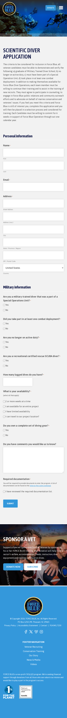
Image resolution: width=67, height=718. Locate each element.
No (6, 310)
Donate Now (13, 567)
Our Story (33, 655)
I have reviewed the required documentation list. (28, 491)
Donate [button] (50, 8)
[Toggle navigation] (61, 7)
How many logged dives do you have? (23, 374)
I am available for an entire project (22, 406)
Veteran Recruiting (33, 647)
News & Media (33, 660)
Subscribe (32, 567)
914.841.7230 (55, 625)
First (4, 159)
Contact (44, 625)
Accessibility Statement (28, 625)
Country (6, 273)
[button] (25, 632)
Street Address (8, 209)
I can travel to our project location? (22, 416)
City (4, 235)
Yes (7, 305)
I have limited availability (17, 411)
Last (4, 172)
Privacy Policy (10, 625)
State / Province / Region (12, 248)
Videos (33, 664)
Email (6, 180)
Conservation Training (33, 651)
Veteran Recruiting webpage (40, 486)
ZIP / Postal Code (9, 261)
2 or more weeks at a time (17, 401)
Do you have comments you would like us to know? (29, 444)
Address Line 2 (8, 222)
